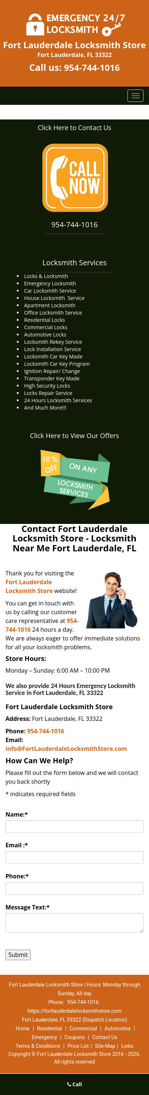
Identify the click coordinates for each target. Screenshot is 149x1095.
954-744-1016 (92, 67)
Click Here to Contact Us (74, 127)
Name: (16, 814)
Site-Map (105, 1046)
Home (23, 1028)
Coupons (74, 1037)
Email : (16, 845)
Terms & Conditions (38, 1046)
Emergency (44, 1037)
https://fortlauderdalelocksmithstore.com (75, 1011)
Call (74, 1084)
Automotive (117, 1028)
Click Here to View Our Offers (74, 435)
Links (127, 1046)
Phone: (17, 876)
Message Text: (27, 907)
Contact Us (104, 1037)
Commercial (83, 1028)
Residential (49, 1028)
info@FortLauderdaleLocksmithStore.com (66, 749)
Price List (78, 1046)
